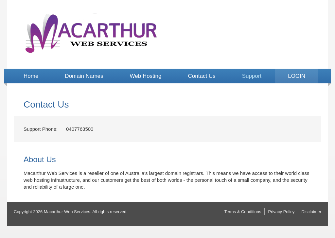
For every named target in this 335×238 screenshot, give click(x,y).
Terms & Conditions (242, 211)
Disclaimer (311, 211)
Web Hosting (146, 76)
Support (252, 76)
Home (31, 76)
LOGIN (296, 76)
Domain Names (84, 76)
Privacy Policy (281, 211)
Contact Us (202, 76)
